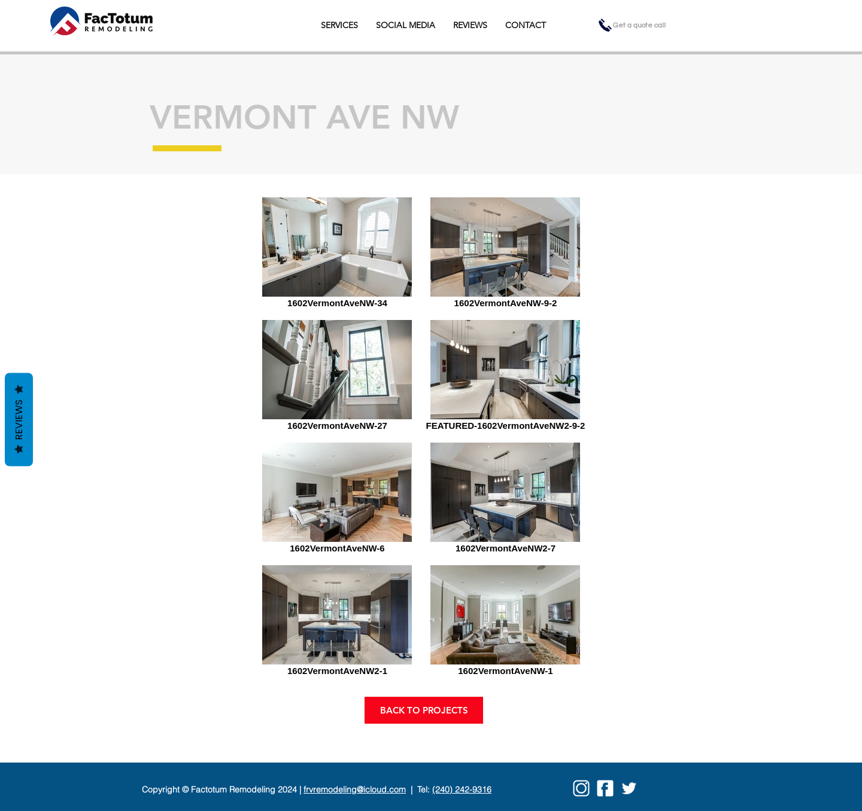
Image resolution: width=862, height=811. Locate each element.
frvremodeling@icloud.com (354, 789)
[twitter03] (629, 788)
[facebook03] (605, 788)
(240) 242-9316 (461, 789)
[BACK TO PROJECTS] (424, 710)
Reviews (19, 420)
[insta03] (581, 788)
